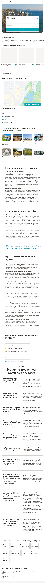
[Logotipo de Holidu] (5, 2)
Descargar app (13, 1)
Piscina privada (14, 40)
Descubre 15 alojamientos (32, 104)
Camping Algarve (39, 33)
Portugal (33, 33)
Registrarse (38, 1)
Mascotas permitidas (25, 40)
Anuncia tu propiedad (23, 1)
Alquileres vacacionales (26, 33)
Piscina (5, 40)
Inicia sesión (31, 1)
